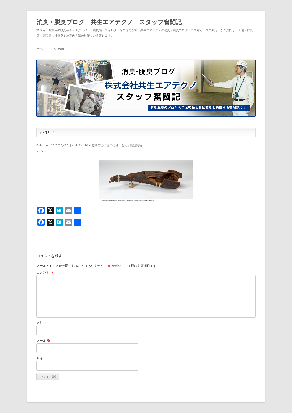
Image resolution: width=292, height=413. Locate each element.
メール (43, 340)
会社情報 (59, 49)
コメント (44, 272)
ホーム (40, 49)
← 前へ (41, 151)
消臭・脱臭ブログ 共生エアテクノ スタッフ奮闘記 (109, 22)
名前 (41, 323)
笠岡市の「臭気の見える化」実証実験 (117, 145)
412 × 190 (81, 145)
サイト (41, 358)
